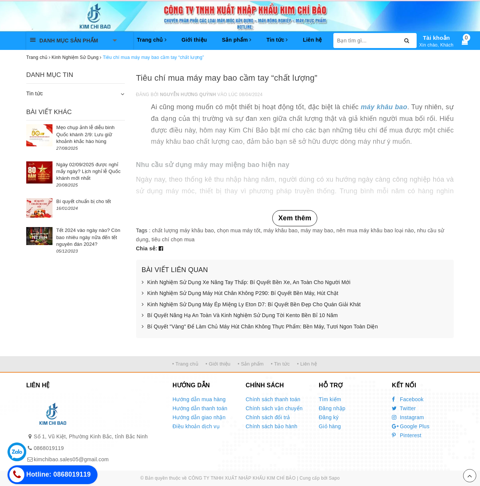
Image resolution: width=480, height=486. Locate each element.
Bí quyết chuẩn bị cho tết (83, 201)
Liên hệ (312, 40)
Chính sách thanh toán (273, 399)
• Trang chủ (185, 364)
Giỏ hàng (330, 426)
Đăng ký (329, 417)
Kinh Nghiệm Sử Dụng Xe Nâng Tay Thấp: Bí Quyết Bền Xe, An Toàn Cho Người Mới (246, 282)
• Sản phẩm (251, 364)
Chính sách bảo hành (271, 426)
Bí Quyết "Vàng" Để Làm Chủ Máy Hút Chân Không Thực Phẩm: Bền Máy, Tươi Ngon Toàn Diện (260, 327)
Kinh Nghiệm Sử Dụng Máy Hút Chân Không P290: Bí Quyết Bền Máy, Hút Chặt (240, 293)
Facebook (408, 399)
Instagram (408, 417)
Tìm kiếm (330, 399)
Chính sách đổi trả (268, 417)
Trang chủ (151, 40)
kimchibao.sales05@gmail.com (71, 459)
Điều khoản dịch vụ (196, 426)
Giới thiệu (194, 40)
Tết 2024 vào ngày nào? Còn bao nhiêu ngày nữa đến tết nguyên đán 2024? (88, 237)
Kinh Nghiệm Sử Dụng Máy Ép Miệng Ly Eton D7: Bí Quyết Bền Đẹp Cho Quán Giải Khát (251, 304)
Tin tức (277, 40)
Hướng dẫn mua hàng (199, 399)
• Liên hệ (307, 364)
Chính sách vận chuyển (274, 408)
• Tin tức (280, 364)
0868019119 (49, 448)
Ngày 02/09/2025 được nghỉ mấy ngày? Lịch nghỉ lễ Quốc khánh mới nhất (88, 171)
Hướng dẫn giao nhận (199, 417)
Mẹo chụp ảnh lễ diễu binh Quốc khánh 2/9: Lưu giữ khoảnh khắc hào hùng (85, 134)
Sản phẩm (237, 40)
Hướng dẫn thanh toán (199, 408)
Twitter (404, 408)
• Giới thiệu (218, 364)
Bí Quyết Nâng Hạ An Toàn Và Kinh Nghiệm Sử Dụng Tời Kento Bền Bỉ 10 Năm (240, 315)
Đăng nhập (332, 408)
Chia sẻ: (147, 248)
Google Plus (410, 426)
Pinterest (407, 435)
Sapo (334, 478)
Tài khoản (436, 38)
